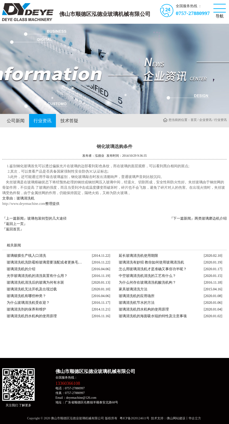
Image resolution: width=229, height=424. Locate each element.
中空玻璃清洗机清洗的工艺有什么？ (147, 275)
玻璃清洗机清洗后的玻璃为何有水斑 (35, 281)
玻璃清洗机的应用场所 (137, 295)
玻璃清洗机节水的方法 (137, 302)
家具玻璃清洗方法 (133, 288)
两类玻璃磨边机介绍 (211, 217)
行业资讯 (39, 120)
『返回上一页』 (14, 223)
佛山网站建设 (176, 417)
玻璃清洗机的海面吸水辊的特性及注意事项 (153, 315)
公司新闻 (15, 120)
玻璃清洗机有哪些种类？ (26, 295)
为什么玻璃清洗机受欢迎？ (28, 302)
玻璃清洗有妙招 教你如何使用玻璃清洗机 (151, 261)
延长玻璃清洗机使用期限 (138, 255)
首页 (194, 120)
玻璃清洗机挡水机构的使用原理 (144, 308)
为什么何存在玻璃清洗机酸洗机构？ (147, 281)
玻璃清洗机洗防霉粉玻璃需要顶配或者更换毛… (44, 261)
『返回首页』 (13, 228)
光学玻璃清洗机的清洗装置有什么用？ (37, 275)
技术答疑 (65, 120)
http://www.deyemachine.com (23, 203)
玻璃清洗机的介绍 (21, 268)
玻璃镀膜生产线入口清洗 (26, 255)
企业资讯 (205, 120)
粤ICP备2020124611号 (134, 417)
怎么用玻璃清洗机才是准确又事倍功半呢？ (153, 268)
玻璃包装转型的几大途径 (47, 217)
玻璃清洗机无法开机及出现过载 (32, 288)
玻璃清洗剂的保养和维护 (26, 308)
